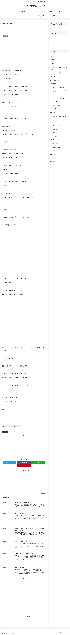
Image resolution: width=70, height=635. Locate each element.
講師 (52, 60)
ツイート (52, 28)
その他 (52, 56)
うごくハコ (56, 94)
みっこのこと (53, 122)
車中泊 (54, 133)
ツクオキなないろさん (57, 98)
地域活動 (52, 112)
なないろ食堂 (55, 102)
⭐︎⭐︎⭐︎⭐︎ (55, 136)
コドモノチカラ (57, 73)
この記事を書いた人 (8, 426)
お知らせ (5, 432)
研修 (52, 63)
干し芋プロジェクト (55, 151)
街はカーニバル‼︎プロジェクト (59, 117)
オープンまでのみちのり (59, 91)
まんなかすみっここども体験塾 (59, 68)
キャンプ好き (55, 143)
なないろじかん (54, 80)
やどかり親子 (55, 129)
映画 (52, 140)
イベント (55, 109)
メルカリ (52, 158)
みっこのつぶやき (56, 125)
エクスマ (52, 76)
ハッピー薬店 (6, 94)
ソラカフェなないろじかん (58, 87)
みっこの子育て (55, 147)
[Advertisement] (23, 29)
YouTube (52, 154)
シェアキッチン (57, 105)
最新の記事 (17, 426)
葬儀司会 (53, 84)
